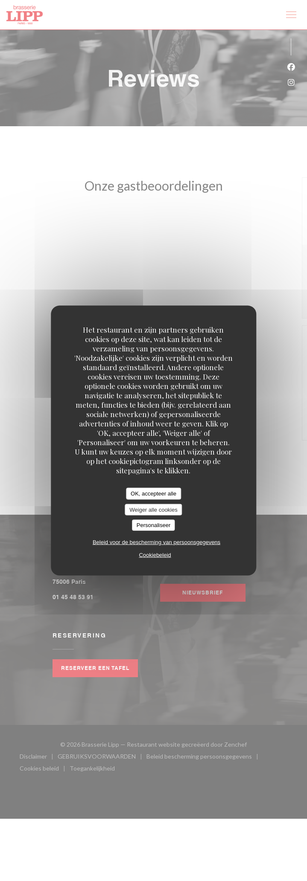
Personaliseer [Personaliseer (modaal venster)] (154, 525)
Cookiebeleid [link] (155, 554)
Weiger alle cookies (153, 509)
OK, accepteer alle (153, 493)
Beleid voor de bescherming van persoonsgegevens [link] (156, 542)
